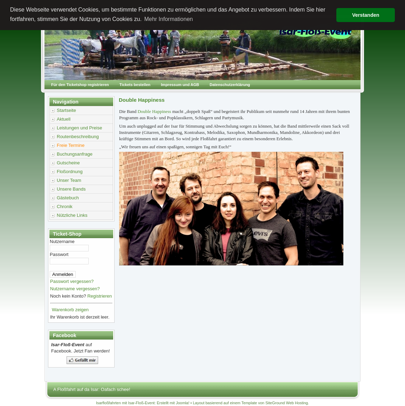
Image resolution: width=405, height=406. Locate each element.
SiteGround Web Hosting (287, 403)
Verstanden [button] (365, 15)
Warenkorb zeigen (70, 309)
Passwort (59, 254)
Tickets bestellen (134, 85)
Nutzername (62, 241)
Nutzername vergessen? (75, 288)
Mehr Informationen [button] (168, 19)
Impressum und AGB (180, 85)
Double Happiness (155, 111)
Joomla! (183, 403)
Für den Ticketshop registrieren (80, 85)
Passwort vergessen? (72, 281)
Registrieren (99, 296)
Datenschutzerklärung (230, 85)
